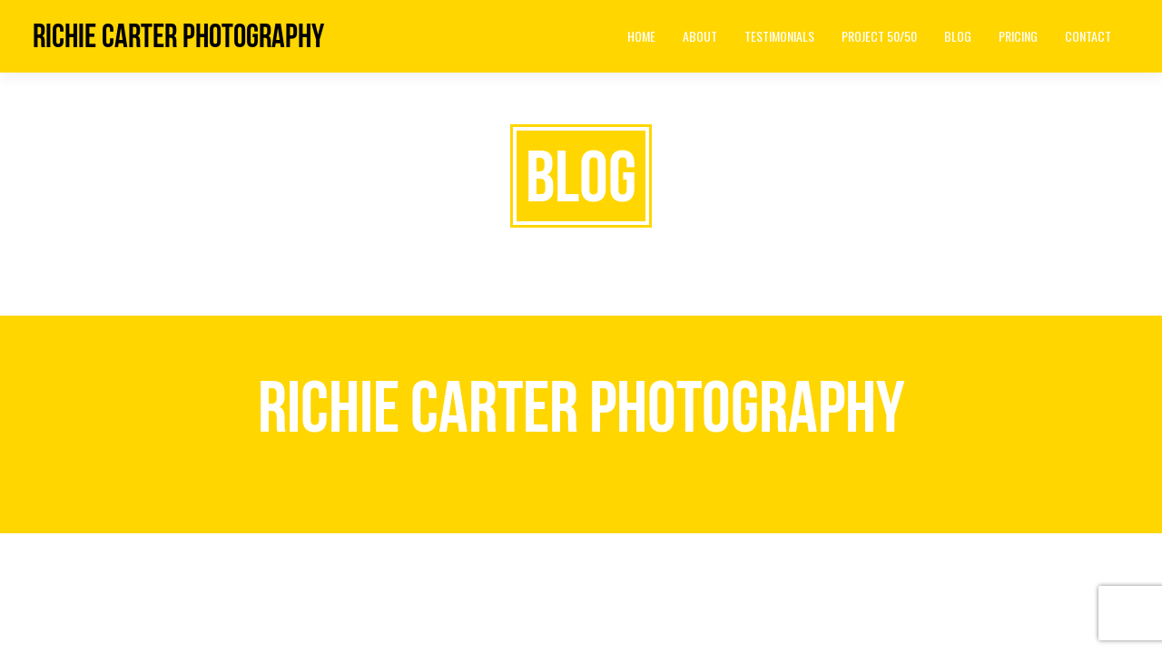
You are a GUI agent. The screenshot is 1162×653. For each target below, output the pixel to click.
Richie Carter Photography (178, 36)
